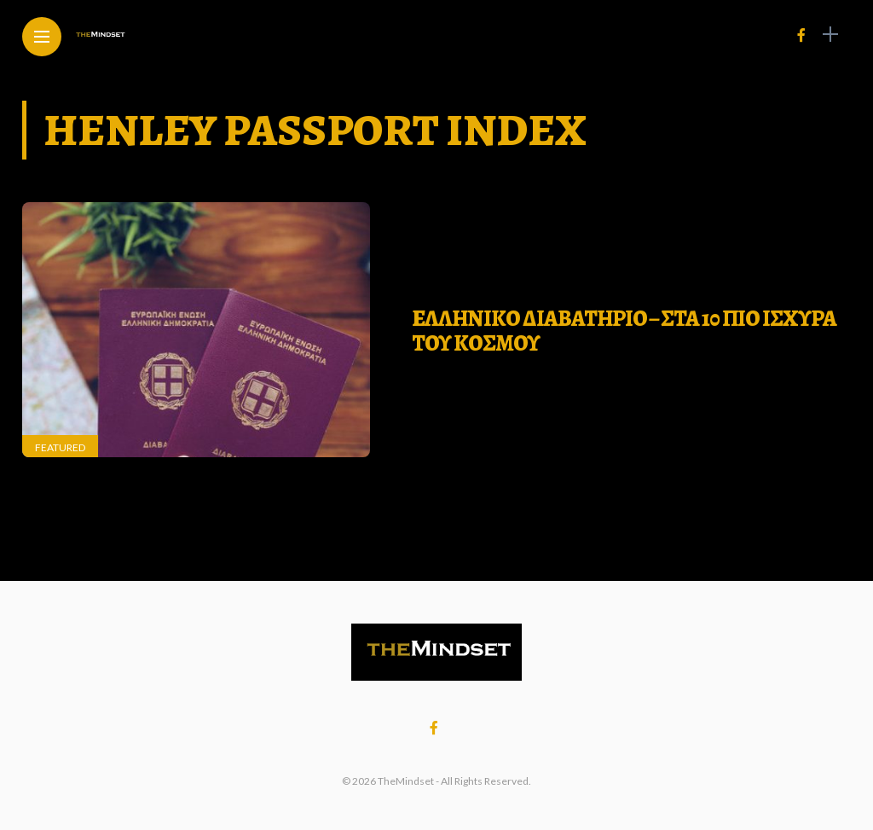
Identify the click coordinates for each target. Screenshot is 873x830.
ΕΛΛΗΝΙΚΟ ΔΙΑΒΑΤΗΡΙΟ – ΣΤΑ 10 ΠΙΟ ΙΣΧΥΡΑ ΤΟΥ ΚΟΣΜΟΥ (624, 331)
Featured (60, 447)
